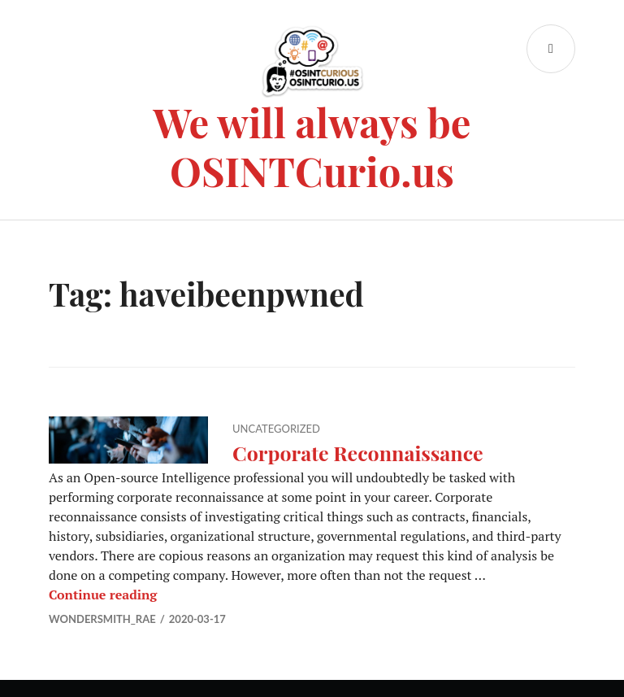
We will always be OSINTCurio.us (312, 146)
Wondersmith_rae (102, 618)
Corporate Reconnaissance (357, 452)
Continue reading (103, 594)
